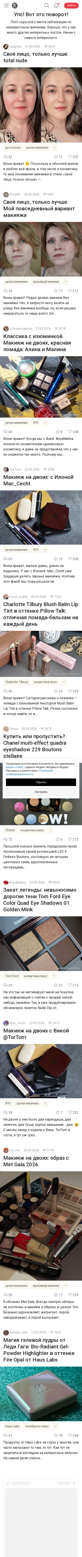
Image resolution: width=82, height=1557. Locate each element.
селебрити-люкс (37, 1426)
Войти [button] (71, 5)
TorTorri (15, 469)
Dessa (14, 729)
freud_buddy (19, 597)
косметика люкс (45, 682)
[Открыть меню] (5, 5)
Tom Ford (11, 976)
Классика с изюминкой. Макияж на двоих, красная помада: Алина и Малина (37, 342)
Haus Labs (12, 1426)
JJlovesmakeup (21, 329)
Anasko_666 (18, 1332)
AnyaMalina (18, 882)
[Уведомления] (56, 5)
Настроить (41, 791)
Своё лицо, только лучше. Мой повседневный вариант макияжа (39, 208)
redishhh (16, 47)
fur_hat (15, 1150)
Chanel (10, 830)
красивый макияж (46, 281)
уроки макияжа (37, 147)
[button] (47, 5)
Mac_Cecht (18, 1023)
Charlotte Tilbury (16, 682)
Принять (41, 782)
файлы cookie (14, 767)
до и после (13, 147)
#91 (36, 422)
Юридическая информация (41, 1523)
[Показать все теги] (55, 147)
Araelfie (15, 194)
